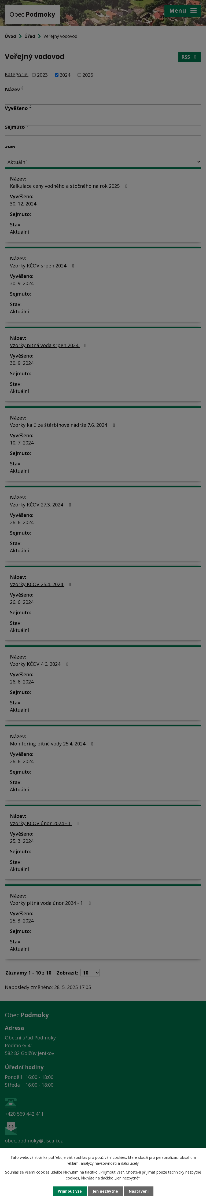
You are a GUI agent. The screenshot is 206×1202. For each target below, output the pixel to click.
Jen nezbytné (105, 1191)
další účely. (130, 1163)
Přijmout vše (70, 1191)
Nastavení (139, 1191)
